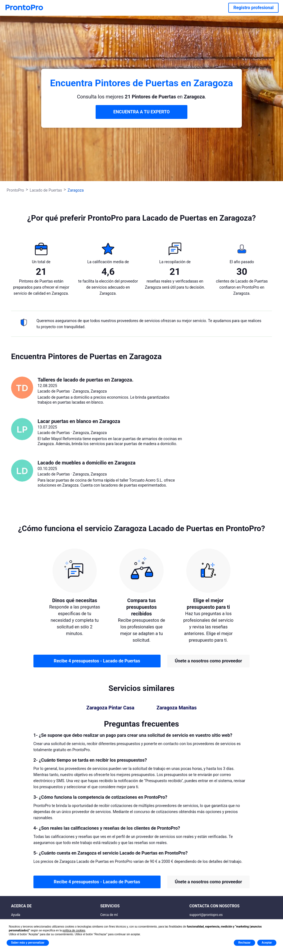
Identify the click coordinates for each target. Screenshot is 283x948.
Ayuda (15, 915)
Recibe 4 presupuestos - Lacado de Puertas (97, 661)
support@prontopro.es (205, 915)
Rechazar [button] (244, 942)
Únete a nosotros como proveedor (208, 661)
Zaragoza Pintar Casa (111, 708)
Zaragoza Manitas (176, 708)
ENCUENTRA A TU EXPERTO (141, 111)
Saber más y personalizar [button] (27, 942)
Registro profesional (253, 7)
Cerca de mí (109, 915)
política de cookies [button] (73, 930)
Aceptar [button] (267, 942)
